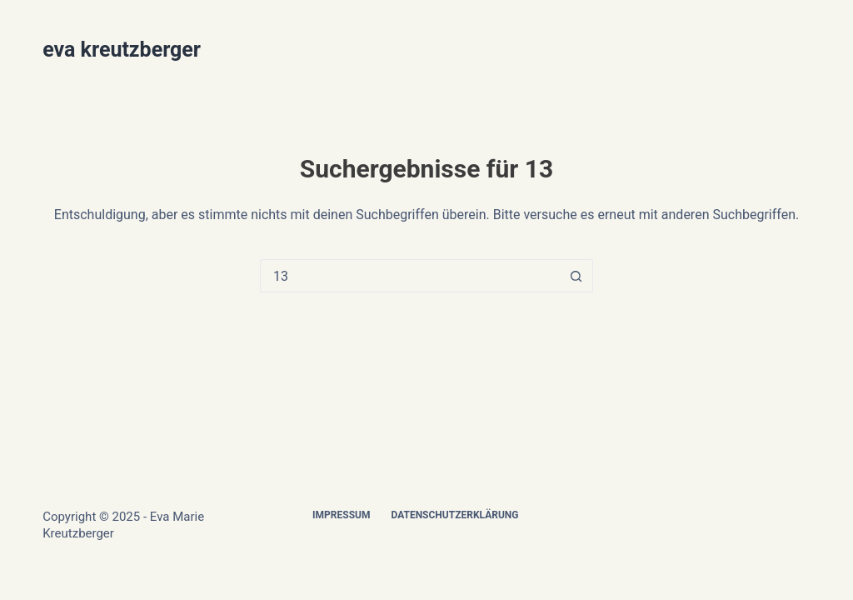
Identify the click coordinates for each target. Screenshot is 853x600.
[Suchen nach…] (410, 275)
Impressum (341, 515)
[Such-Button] (576, 275)
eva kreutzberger (121, 50)
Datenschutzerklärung (454, 515)
